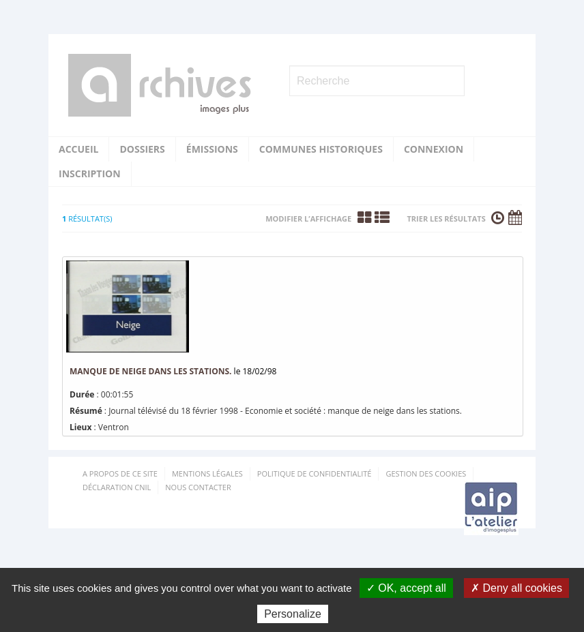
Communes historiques (321, 148)
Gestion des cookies (425, 473)
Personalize (292, 614)
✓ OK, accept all (406, 588)
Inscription (90, 173)
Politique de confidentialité (314, 473)
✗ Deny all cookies (516, 588)
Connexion (433, 148)
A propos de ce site (120, 473)
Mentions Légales (207, 473)
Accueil (78, 148)
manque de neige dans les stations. (150, 371)
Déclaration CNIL (117, 487)
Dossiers (141, 148)
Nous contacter (198, 487)
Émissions (212, 148)
